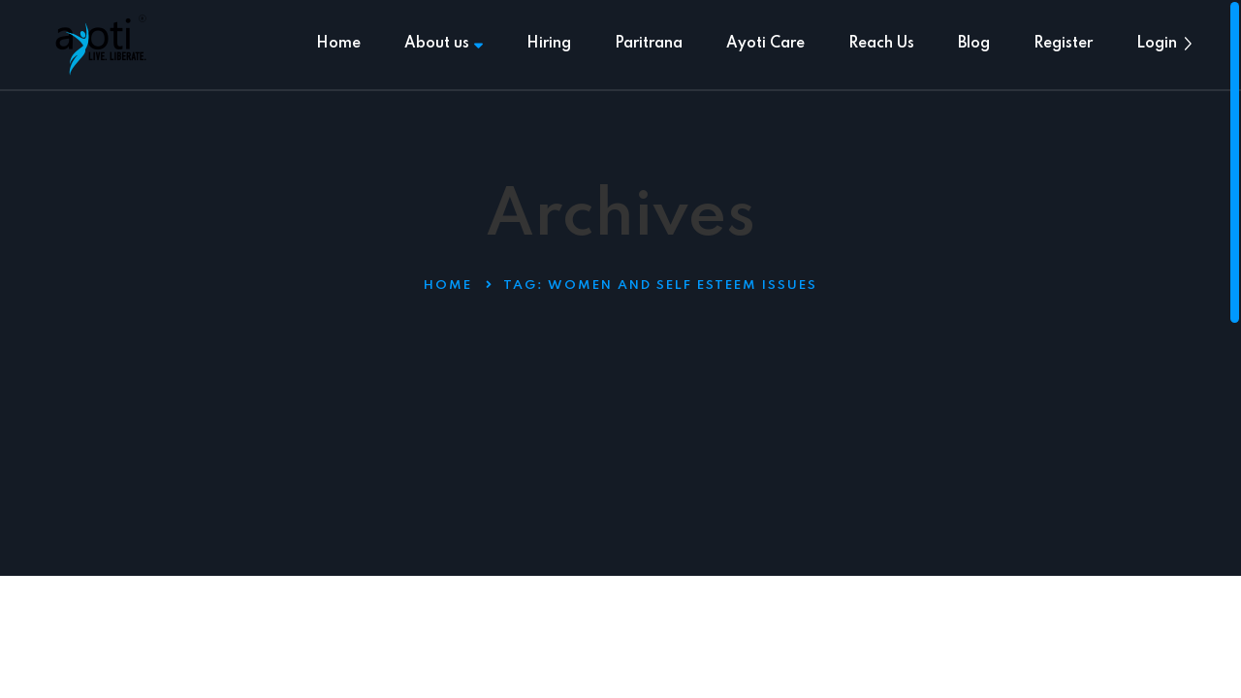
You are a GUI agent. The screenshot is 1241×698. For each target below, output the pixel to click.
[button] (1188, 43)
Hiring (548, 43)
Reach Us (881, 43)
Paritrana (649, 43)
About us (443, 43)
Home (338, 43)
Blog (974, 43)
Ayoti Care (765, 43)
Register (1063, 43)
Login (1156, 43)
